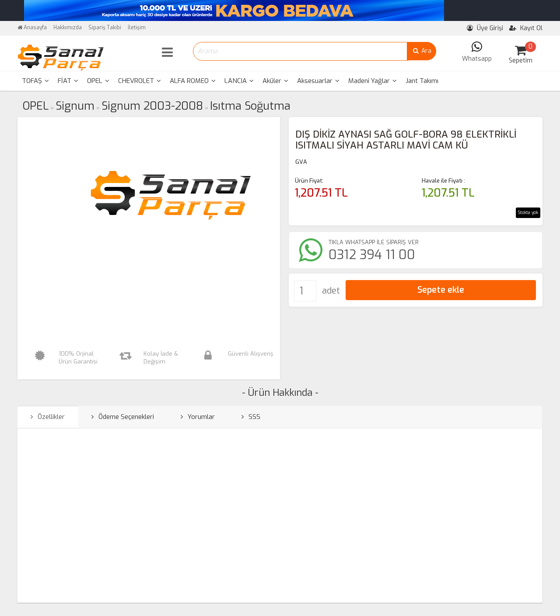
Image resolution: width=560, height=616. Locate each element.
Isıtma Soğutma (250, 106)
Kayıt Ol (525, 28)
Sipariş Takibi (104, 27)
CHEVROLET (139, 80)
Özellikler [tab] (48, 416)
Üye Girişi (485, 28)
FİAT (68, 80)
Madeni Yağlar (372, 80)
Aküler (275, 80)
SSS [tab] (251, 416)
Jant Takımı (422, 80)
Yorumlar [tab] (198, 416)
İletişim (137, 27)
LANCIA (239, 80)
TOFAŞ (35, 80)
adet (331, 291)
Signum (75, 106)
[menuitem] (35, 81)
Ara (421, 51)
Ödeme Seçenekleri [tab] (122, 416)
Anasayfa (32, 27)
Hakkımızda (67, 27)
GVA (301, 162)
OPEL (98, 80)
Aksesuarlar (318, 80)
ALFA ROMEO (193, 80)
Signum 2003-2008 (152, 106)
